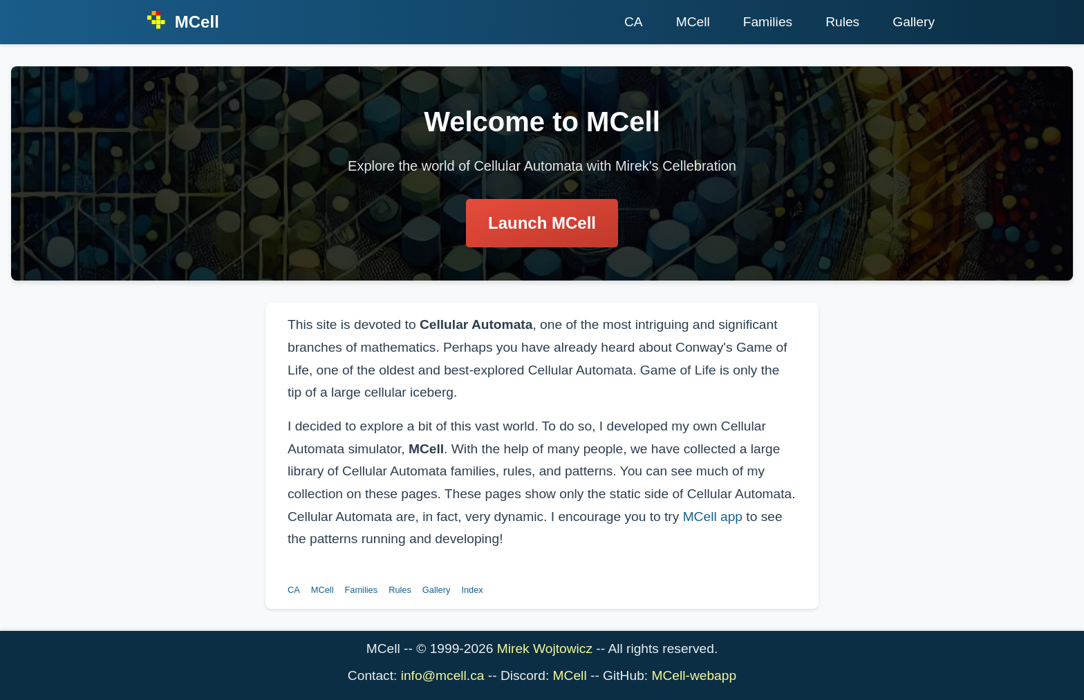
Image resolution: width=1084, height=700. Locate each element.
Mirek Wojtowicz (544, 648)
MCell (693, 22)
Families (767, 22)
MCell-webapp (693, 675)
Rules (842, 22)
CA (633, 22)
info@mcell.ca (443, 675)
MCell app (712, 516)
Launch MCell (542, 223)
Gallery (914, 22)
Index (472, 590)
